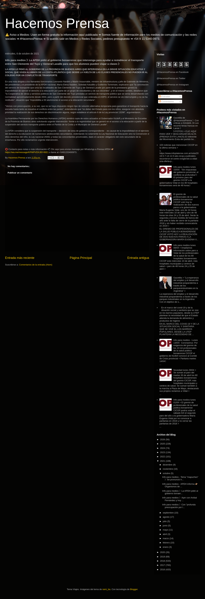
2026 (163, 439)
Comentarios (166, 101)
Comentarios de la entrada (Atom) (35, 264)
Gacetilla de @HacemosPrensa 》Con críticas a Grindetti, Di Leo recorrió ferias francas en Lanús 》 (186, 123)
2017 (163, 565)
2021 (163, 461)
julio (165, 521)
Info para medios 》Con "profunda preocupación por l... (179, 506)
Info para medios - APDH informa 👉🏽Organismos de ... (180, 485)
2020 (163, 552)
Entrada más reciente (19, 258)
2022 (163, 456)
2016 (163, 569)
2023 (163, 452)
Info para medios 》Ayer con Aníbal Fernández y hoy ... (179, 499)
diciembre (168, 464)
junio (165, 525)
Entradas (164, 96)
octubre (167, 473)
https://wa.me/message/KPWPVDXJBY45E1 (27, 152)
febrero (166, 542)
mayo (166, 529)
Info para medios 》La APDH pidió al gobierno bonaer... (180, 492)
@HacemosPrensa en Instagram (173, 84)
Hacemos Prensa (57, 23)
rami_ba (106, 589)
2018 (163, 561)
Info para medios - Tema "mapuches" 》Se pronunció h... (180, 478)
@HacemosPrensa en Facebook (173, 72)
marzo (166, 538)
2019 (163, 556)
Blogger (134, 589)
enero (166, 547)
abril (165, 534)
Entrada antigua (138, 258)
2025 (163, 443)
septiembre (168, 512)
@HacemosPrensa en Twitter (171, 78)
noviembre (168, 469)
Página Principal (81, 258)
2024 (163, 448)
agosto (166, 517)
